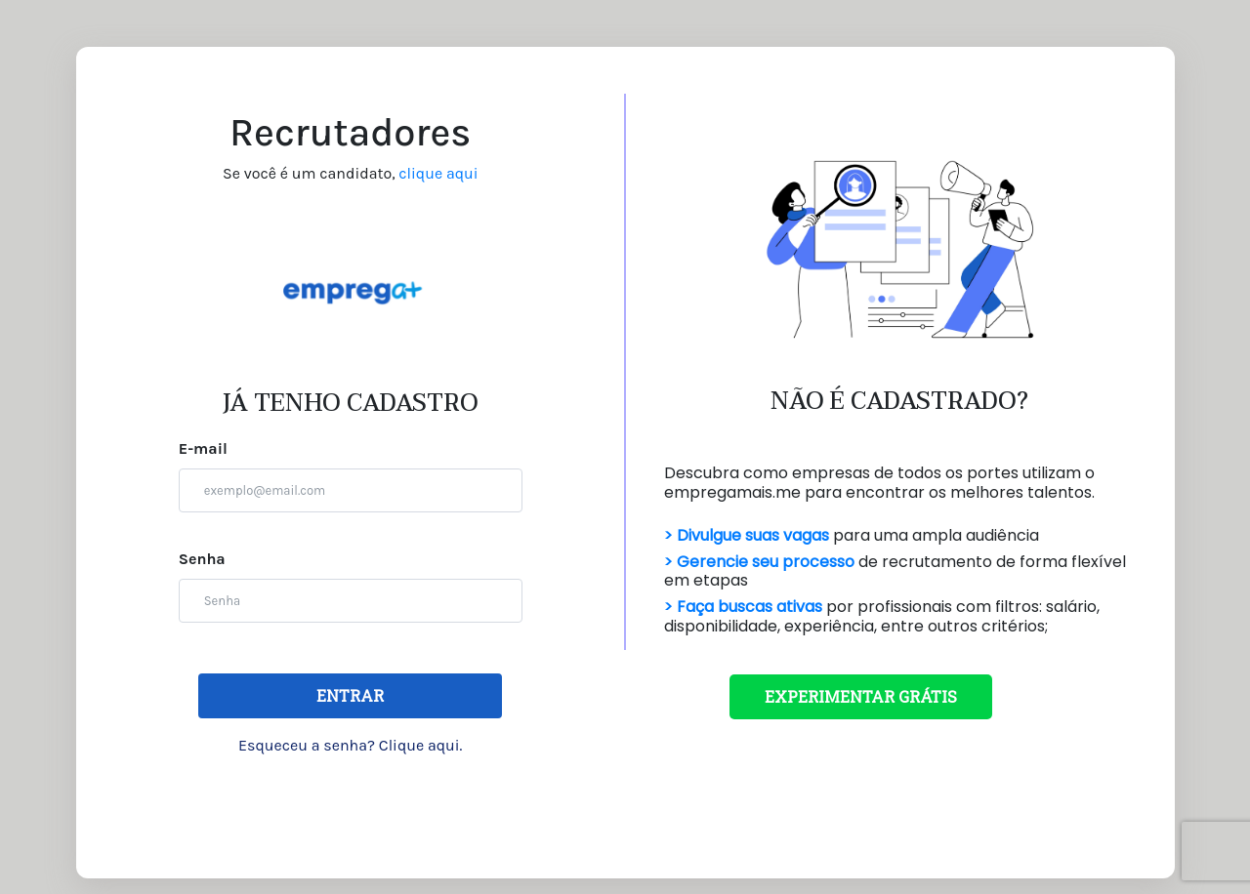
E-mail (203, 448)
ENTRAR (350, 695)
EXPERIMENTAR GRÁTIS (861, 696)
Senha (202, 558)
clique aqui (438, 173)
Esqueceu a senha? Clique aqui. (350, 745)
